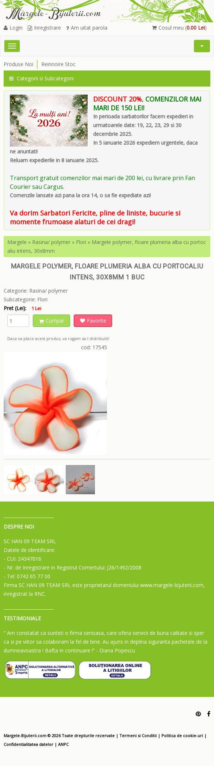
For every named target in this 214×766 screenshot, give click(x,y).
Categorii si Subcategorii (41, 78)
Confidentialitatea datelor (28, 744)
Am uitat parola (86, 27)
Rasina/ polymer (51, 242)
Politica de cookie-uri (182, 735)
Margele (17, 242)
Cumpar (51, 320)
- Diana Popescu (115, 650)
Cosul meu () (179, 27)
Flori (81, 242)
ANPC (63, 744)
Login (13, 27)
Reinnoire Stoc (58, 64)
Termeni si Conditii (138, 735)
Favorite (93, 320)
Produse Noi (18, 64)
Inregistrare (44, 27)
